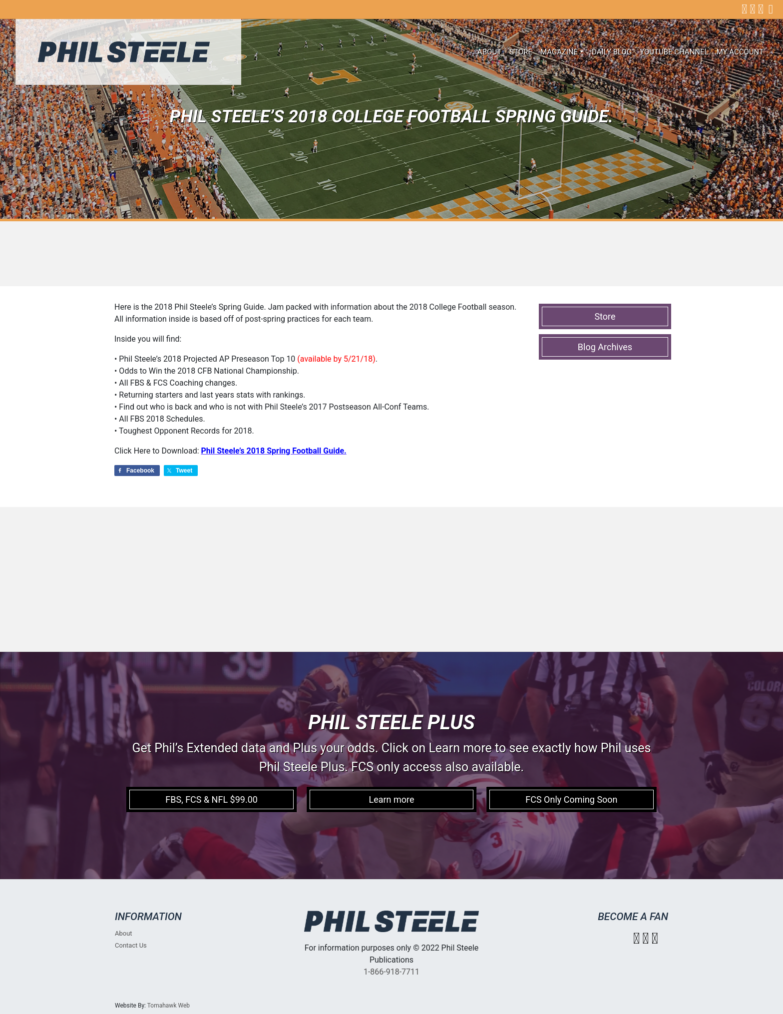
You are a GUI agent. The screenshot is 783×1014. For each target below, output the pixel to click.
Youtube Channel (674, 51)
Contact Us (131, 945)
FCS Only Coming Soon (571, 799)
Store (520, 51)
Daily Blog (612, 51)
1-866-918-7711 (391, 972)
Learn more (391, 799)
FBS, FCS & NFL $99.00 (211, 799)
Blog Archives (605, 347)
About (489, 51)
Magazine (559, 51)
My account (740, 51)
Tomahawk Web (168, 1005)
